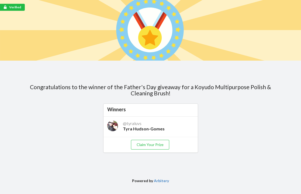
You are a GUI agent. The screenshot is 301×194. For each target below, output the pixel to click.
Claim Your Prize (150, 144)
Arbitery (161, 180)
